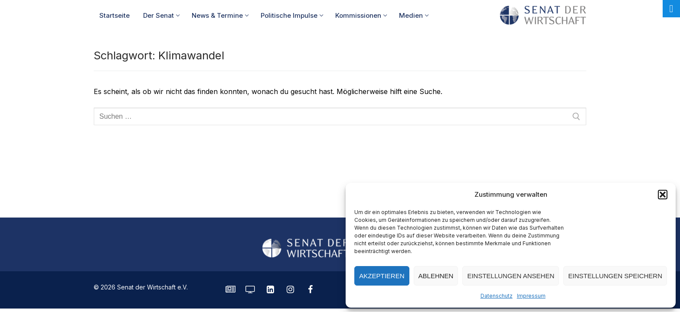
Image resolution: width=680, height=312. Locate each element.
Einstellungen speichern (615, 276)
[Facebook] (310, 289)
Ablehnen (436, 276)
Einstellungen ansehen (510, 276)
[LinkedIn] (270, 289)
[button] (662, 194)
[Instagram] (290, 289)
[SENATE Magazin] (230, 289)
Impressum (531, 295)
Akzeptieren (381, 276)
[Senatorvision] (250, 289)
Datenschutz (497, 295)
